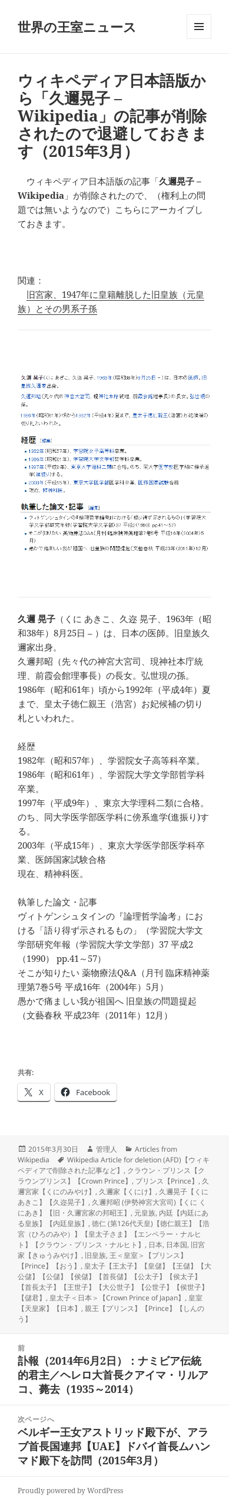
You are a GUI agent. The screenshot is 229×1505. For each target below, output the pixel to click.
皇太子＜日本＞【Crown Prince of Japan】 (117, 1298)
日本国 (176, 1245)
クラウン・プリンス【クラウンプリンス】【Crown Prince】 (111, 1175)
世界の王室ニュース (77, 26)
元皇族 (144, 1213)
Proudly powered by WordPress (70, 1491)
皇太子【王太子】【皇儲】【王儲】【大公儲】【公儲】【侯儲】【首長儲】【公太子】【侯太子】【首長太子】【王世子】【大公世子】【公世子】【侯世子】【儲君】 (114, 1282)
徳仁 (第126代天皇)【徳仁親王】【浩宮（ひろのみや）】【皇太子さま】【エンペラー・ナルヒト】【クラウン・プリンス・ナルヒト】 (114, 1234)
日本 (155, 1245)
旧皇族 (95, 1255)
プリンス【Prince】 (166, 1181)
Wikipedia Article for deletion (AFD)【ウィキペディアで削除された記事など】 (114, 1165)
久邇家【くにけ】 (127, 1192)
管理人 (106, 1149)
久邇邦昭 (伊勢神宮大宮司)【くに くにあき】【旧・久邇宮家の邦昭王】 (112, 1207)
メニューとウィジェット (199, 38)
